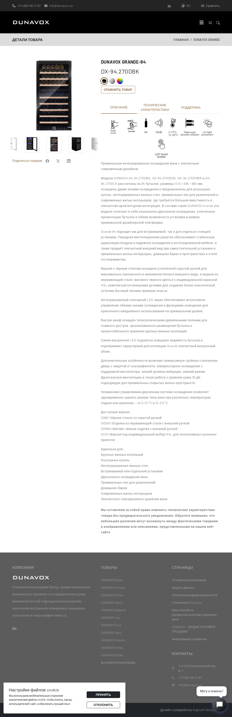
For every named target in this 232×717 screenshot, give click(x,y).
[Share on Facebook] (47, 170)
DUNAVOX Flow (111, 625)
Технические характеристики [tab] (154, 107)
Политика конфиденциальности (194, 595)
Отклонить (103, 705)
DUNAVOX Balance (113, 610)
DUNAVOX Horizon (113, 587)
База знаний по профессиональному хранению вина (194, 614)
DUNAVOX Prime (112, 595)
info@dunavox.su (61, 6)
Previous (12, 153)
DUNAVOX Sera (111, 632)
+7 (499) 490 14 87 (29, 6)
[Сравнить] (210, 22)
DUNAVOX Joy (110, 617)
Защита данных (183, 587)
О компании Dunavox (186, 602)
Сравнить (210, 6)
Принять (103, 694)
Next (96, 153)
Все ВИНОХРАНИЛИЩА (118, 662)
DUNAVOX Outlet (112, 655)
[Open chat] (220, 705)
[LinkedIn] (169, 6)
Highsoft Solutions (206, 710)
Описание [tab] (119, 107)
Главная (181, 40)
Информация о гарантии (189, 639)
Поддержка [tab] (191, 107)
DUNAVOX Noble (112, 580)
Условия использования (189, 580)
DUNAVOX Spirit (112, 602)
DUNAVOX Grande (206, 40)
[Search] (218, 22)
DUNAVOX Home (112, 647)
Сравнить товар (118, 89)
